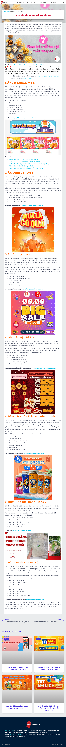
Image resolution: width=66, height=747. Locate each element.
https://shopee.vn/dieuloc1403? (23, 530)
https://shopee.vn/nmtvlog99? (32, 206)
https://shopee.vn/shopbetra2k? (46, 368)
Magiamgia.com (27, 78)
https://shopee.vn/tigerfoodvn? (32, 289)
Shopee (8, 11)
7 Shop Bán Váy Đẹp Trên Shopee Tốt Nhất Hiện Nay (26, 168)
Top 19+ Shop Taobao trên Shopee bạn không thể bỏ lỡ (31, 64)
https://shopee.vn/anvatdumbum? (24, 118)
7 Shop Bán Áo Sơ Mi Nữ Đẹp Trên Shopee (23, 166)
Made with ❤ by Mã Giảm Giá (58, 744)
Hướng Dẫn (43, 2)
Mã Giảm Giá (33, 2)
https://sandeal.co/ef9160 (35, 599)
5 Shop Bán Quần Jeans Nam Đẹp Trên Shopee (25, 162)
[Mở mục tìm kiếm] (64, 2)
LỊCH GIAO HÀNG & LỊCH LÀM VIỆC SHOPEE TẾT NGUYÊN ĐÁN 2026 (49, 708)
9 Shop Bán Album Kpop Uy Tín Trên (21, 159)
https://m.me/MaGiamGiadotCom (48, 76)
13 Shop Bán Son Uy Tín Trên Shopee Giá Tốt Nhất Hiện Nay (29, 164)
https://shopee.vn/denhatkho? (33, 453)
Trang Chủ (20, 2)
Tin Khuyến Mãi (55, 2)
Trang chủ (4, 11)
